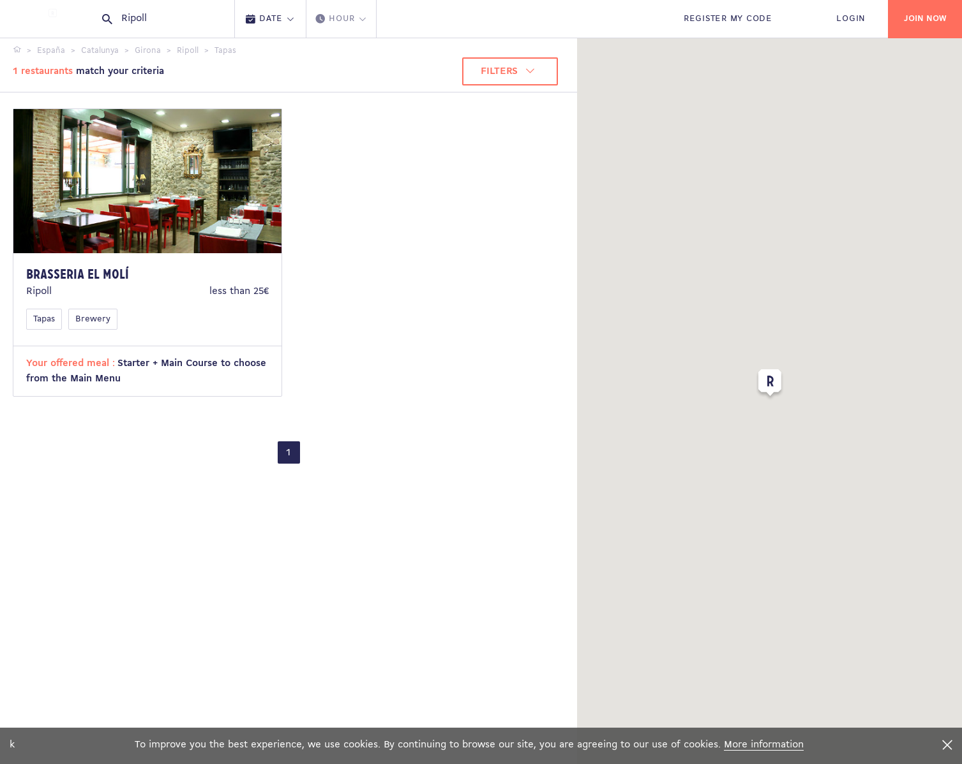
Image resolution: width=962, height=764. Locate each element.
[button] (770, 385)
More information (764, 745)
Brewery (92, 319)
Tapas (44, 319)
